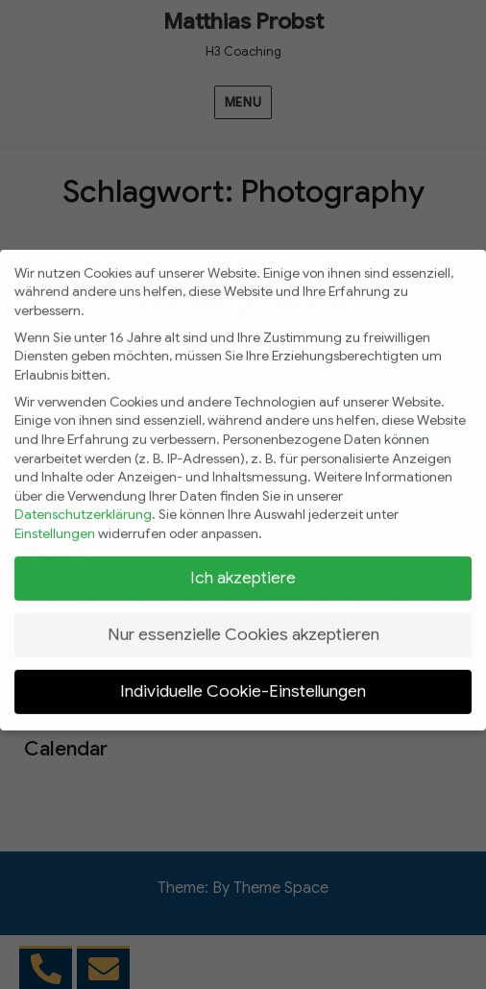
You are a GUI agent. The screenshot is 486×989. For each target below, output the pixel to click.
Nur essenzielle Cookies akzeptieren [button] (243, 622)
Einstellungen (54, 522)
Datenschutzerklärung (83, 502)
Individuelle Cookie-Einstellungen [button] (243, 679)
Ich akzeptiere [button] (243, 566)
